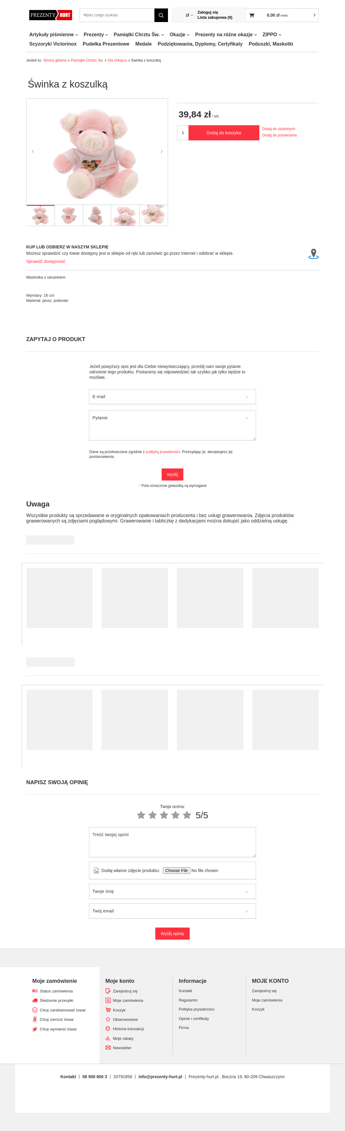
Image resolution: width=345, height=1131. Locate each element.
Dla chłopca (117, 60)
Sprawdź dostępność (45, 261)
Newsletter (122, 1048)
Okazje (177, 34)
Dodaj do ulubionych (279, 129)
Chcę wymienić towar (58, 1029)
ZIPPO (270, 34)
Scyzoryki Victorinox (53, 43)
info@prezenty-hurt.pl (160, 1076)
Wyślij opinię (172, 933)
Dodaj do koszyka (224, 132)
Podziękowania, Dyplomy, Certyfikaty (200, 43)
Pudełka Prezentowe (106, 43)
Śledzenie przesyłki (56, 1000)
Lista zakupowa (215, 17)
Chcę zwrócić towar (57, 1019)
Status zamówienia (56, 991)
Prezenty (94, 34)
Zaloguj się (208, 12)
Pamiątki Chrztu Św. (137, 34)
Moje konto (120, 981)
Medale (143, 43)
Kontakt (68, 1076)
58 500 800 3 (94, 1076)
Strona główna (55, 60)
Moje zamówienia (128, 1000)
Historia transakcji (128, 1029)
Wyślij (172, 474)
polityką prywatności (163, 452)
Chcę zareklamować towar (63, 1010)
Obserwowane (125, 1019)
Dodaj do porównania (279, 135)
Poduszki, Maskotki (271, 43)
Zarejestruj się (125, 991)
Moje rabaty (123, 1038)
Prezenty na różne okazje (223, 34)
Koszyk (119, 1010)
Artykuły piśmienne (51, 34)
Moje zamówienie (54, 981)
